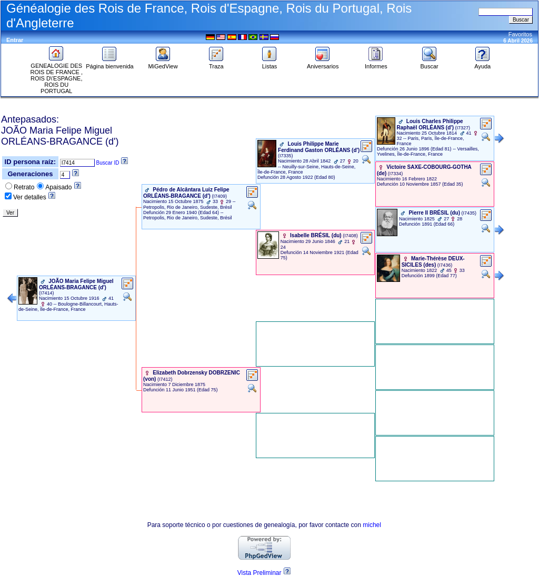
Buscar (429, 63)
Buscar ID (107, 163)
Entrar (14, 40)
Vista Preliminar (259, 572)
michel (372, 525)
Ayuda (482, 63)
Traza (216, 63)
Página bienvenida (110, 63)
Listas (269, 63)
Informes (376, 63)
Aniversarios (323, 63)
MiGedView (163, 63)
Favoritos (520, 34)
